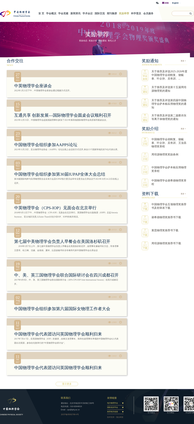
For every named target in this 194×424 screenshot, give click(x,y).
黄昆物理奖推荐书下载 (164, 230)
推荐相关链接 (112, 412)
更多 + (183, 61)
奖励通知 (102, 41)
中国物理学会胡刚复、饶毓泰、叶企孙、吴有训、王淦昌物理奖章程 (168, 143)
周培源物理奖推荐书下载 (166, 243)
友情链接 (112, 398)
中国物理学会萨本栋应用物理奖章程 (168, 169)
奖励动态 (83, 41)
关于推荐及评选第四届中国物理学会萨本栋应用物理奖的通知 (168, 104)
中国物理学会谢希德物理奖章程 (168, 182)
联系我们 (65, 398)
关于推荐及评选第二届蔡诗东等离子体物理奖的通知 (168, 117)
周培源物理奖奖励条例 (164, 154)
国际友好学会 (112, 407)
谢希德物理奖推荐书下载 (166, 217)
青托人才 (112, 41)
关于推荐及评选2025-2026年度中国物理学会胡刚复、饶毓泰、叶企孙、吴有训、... (169, 75)
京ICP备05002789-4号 (70, 414)
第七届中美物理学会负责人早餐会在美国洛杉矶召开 (62, 241)
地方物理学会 (112, 403)
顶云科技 (119, 417)
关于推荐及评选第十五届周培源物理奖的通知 (168, 89)
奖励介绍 (93, 41)
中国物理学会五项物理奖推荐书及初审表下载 (168, 206)
